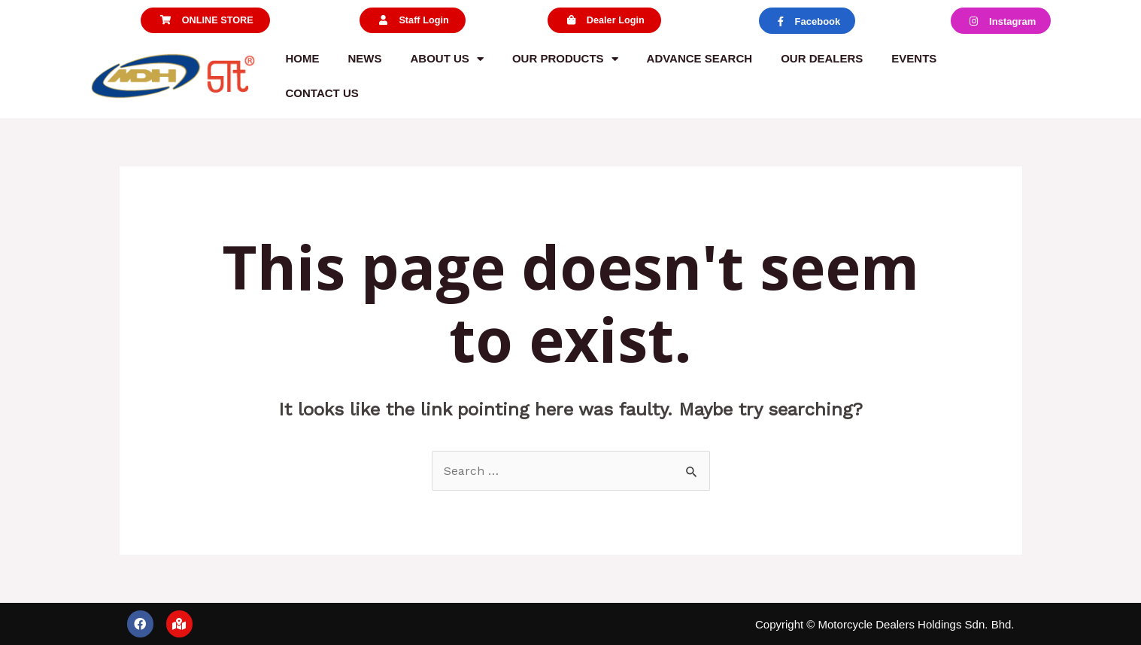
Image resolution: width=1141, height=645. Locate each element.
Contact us (322, 93)
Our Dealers (822, 58)
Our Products (565, 59)
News (365, 58)
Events (913, 58)
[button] (204, 21)
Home (303, 58)
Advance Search (700, 58)
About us (447, 59)
